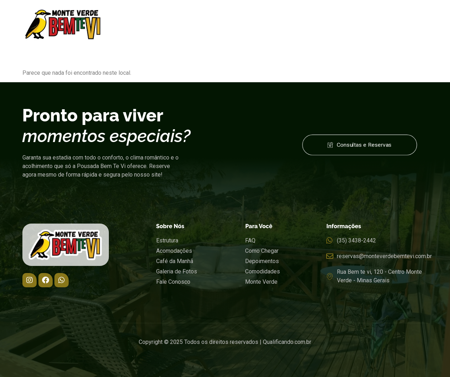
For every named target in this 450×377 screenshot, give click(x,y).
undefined (225, 370)
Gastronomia (275, 15)
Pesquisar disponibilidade (381, 369)
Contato (410, 15)
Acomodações (222, 15)
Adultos (195, 358)
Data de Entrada (42, 358)
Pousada (174, 15)
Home (137, 15)
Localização (327, 15)
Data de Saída (121, 358)
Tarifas (373, 15)
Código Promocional (290, 358)
